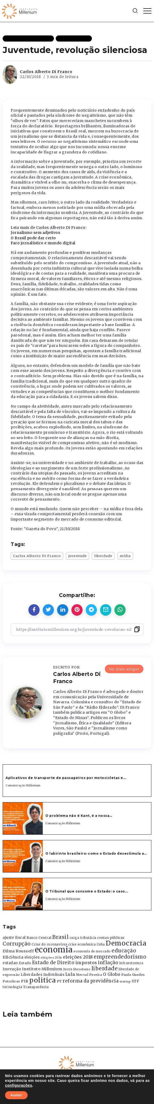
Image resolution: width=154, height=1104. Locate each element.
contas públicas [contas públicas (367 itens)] (111, 938)
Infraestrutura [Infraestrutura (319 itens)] (131, 963)
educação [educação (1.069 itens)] (124, 951)
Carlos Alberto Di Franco (46, 71)
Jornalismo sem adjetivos (35, 232)
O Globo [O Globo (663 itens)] (112, 974)
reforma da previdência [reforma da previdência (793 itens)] (90, 981)
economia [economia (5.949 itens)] (54, 950)
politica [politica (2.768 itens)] (42, 980)
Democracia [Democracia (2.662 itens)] (126, 943)
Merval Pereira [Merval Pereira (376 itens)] (89, 975)
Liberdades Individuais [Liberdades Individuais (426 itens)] (42, 974)
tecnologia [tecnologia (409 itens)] (12, 987)
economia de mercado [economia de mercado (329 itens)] (92, 951)
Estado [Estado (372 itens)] (25, 963)
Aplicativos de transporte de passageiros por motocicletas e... (66, 778)
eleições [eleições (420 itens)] (32, 957)
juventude (77, 556)
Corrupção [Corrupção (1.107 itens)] (17, 943)
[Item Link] (23, 818)
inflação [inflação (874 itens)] (108, 962)
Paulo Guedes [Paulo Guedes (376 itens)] (133, 975)
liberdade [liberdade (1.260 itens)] (104, 968)
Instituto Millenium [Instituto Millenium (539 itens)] (42, 969)
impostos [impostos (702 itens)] (86, 962)
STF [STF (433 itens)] (135, 981)
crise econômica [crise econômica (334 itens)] (82, 944)
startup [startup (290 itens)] (125, 981)
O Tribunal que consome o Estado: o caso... (86, 891)
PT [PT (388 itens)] (59, 981)
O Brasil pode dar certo (33, 238)
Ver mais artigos (124, 669)
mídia (125, 556)
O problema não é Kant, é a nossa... (78, 816)
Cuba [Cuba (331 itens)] (101, 944)
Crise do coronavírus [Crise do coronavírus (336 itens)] (49, 944)
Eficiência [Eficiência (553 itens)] (13, 957)
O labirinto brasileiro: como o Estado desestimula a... (96, 853)
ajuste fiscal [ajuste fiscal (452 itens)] (14, 937)
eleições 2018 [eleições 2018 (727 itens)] (78, 957)
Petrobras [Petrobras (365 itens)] (11, 981)
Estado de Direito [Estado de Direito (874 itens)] (53, 962)
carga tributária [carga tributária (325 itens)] (83, 938)
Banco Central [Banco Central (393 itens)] (39, 938)
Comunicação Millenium (23, 785)
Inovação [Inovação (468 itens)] (12, 969)
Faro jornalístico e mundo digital (43, 243)
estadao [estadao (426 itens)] (10, 963)
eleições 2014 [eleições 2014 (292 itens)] (51, 957)
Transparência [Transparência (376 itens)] (36, 987)
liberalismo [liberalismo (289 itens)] (82, 969)
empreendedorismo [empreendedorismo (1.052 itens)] (120, 957)
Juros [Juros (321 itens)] (67, 969)
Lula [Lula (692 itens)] (70, 974)
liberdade (103, 556)
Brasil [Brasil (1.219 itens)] (60, 937)
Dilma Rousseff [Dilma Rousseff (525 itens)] (18, 951)
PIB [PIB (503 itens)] (24, 981)
